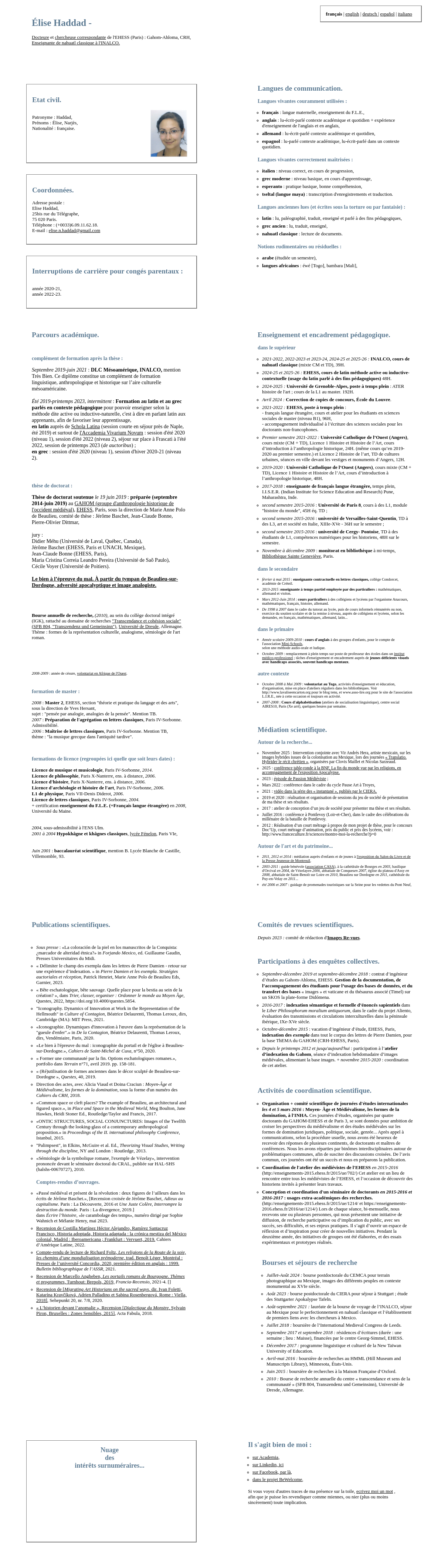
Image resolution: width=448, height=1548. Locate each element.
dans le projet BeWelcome (277, 1479)
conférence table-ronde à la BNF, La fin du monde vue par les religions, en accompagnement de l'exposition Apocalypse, (331, 770)
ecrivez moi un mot (374, 1491)
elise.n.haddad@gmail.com (74, 230)
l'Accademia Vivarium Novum (111, 433)
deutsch (370, 14)
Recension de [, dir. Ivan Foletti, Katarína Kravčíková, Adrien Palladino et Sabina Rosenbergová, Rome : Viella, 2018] (111, 1295)
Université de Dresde (139, 626)
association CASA (320, 866)
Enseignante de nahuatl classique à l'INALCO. (76, 43)
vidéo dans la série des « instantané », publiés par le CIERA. (325, 791)
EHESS (84, 510)
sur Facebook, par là (271, 1472)
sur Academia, (265, 1457)
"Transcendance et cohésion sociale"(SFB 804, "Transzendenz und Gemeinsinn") (106, 623)
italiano (405, 14)
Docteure (40, 37)
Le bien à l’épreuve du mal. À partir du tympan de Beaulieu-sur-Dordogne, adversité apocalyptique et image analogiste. (105, 582)
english (352, 14)
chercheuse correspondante (80, 37)
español (387, 14)
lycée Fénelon (143, 833)
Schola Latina (85, 426)
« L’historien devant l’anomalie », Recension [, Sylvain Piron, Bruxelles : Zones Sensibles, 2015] (111, 1310)
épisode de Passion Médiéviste (300, 778)
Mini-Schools (292, 644)
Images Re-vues (343, 937)
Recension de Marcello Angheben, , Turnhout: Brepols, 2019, (110, 1279)
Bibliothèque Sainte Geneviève (291, 556)
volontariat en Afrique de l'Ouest (101, 673)
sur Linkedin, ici (268, 1464)
